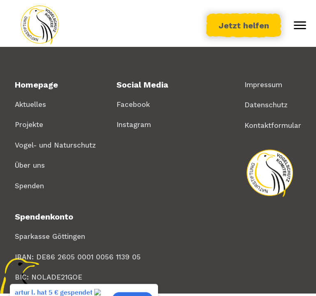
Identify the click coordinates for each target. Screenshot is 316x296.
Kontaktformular (272, 125)
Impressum (263, 85)
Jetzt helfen (243, 25)
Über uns (30, 165)
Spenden (29, 186)
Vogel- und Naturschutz (55, 145)
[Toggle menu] (300, 25)
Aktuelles (30, 104)
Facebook (133, 104)
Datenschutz (266, 105)
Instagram (133, 124)
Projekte (29, 124)
